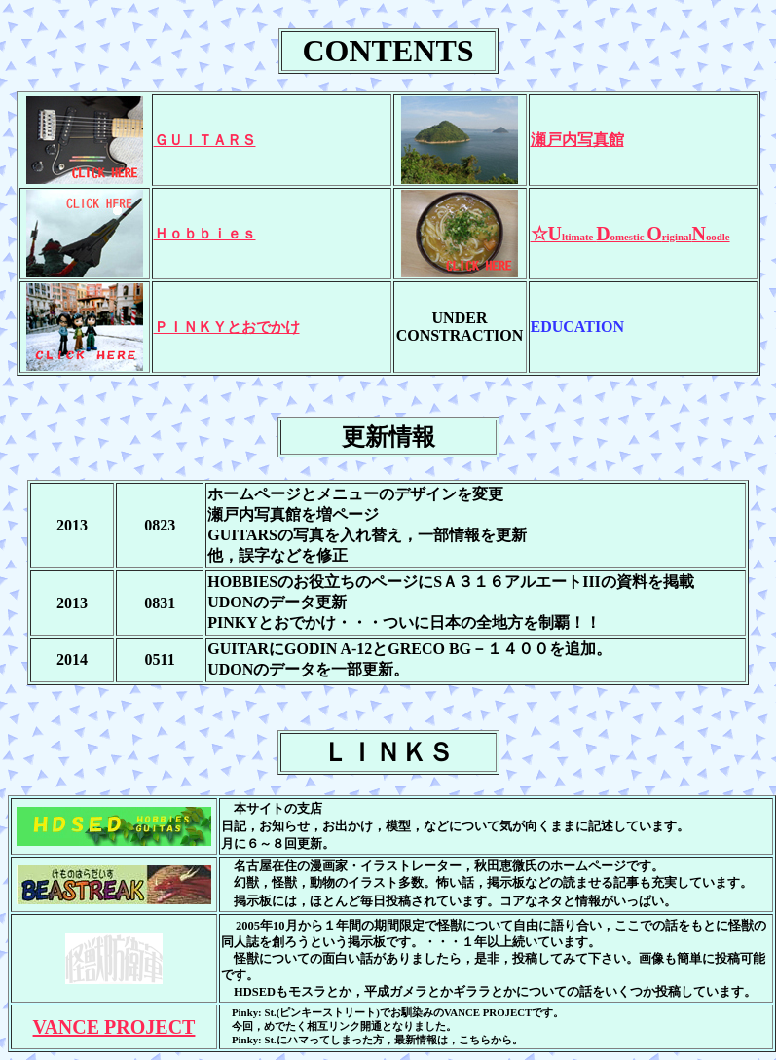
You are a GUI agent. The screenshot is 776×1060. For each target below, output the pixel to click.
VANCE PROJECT (114, 1027)
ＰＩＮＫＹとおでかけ (227, 327)
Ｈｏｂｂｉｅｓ (205, 233)
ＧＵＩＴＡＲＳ (205, 140)
